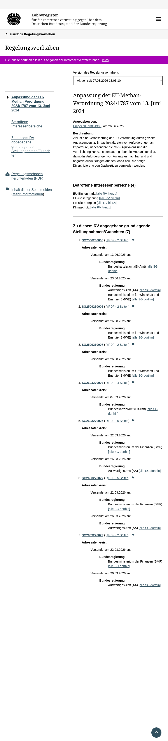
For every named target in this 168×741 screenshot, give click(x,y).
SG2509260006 (92, 306)
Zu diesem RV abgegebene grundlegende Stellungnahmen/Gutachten (30, 146)
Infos (105, 60)
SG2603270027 (92, 478)
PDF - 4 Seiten (117, 383)
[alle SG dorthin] (150, 290)
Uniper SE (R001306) (87, 126)
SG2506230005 (92, 240)
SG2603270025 (92, 421)
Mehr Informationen (27, 194)
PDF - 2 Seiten (117, 240)
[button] (158, 19)
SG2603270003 (92, 383)
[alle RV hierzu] (106, 193)
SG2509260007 (92, 344)
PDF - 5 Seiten (117, 421)
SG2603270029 (92, 535)
